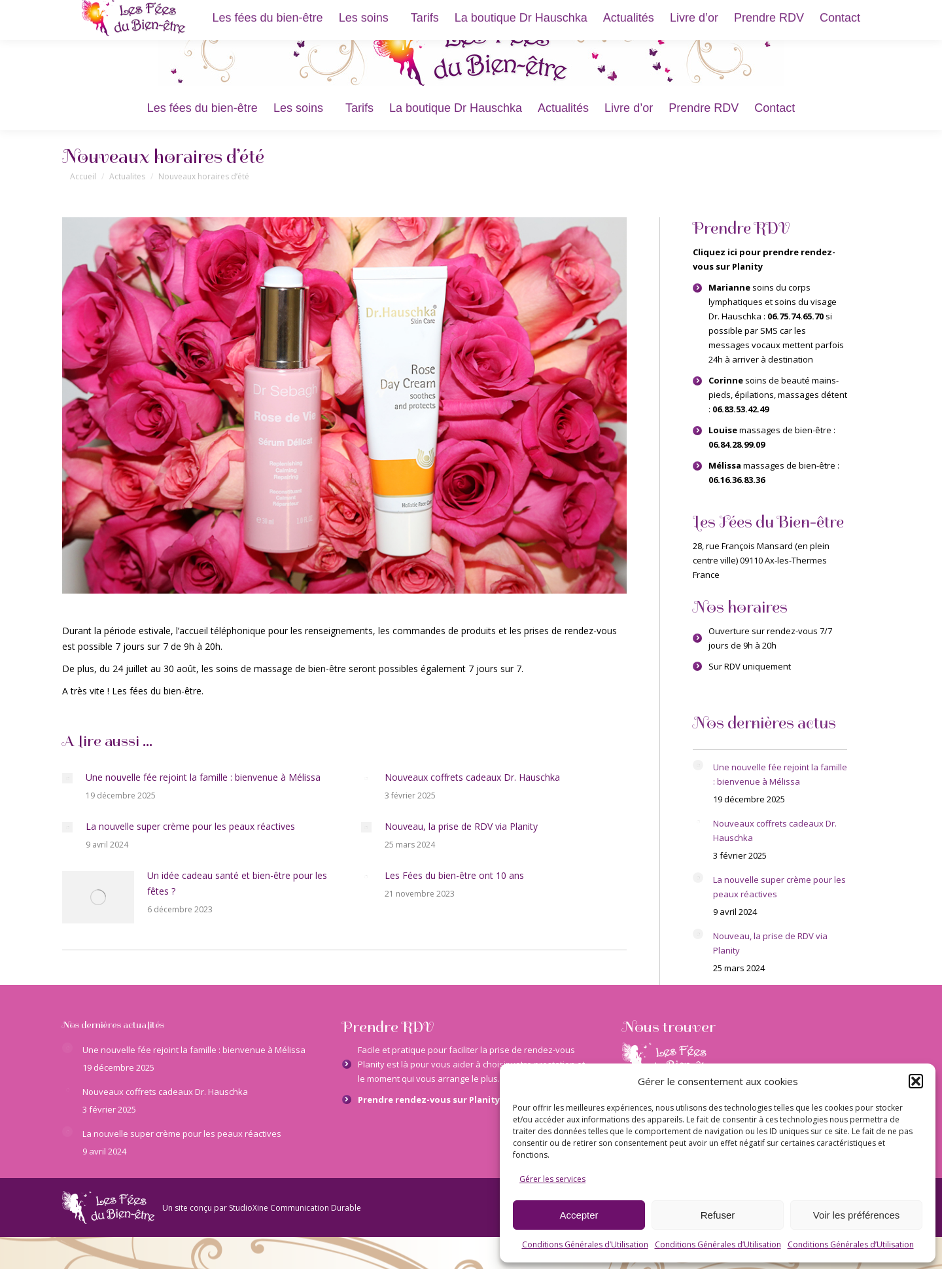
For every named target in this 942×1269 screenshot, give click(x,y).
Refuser (718, 1215)
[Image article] (67, 778)
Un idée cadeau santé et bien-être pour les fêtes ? (237, 883)
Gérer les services (552, 1179)
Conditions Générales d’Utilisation (585, 1244)
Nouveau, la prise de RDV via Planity (461, 826)
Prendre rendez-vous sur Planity (429, 1099)
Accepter (578, 1215)
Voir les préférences (856, 1215)
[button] (915, 1081)
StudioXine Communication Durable (295, 1207)
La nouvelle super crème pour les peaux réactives (190, 826)
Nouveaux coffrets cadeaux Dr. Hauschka (472, 777)
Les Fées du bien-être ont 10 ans (454, 875)
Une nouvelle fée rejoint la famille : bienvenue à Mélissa (203, 777)
